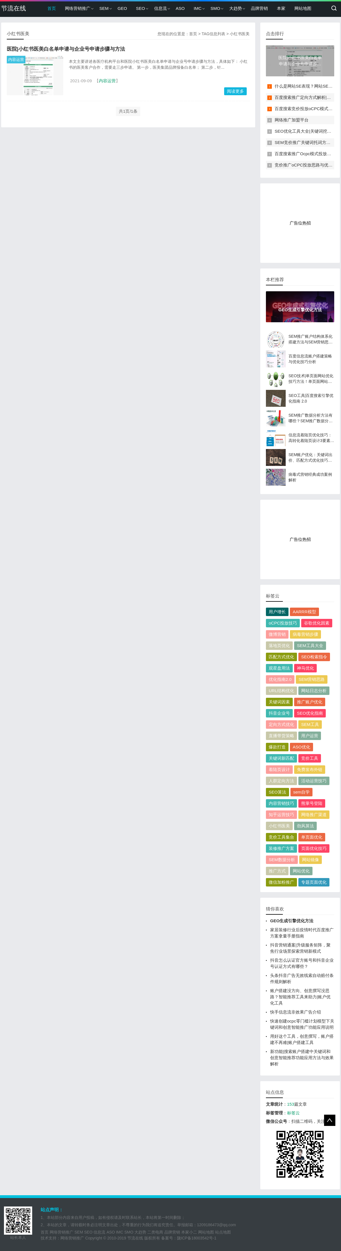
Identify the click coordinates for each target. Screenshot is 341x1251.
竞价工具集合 (281, 837)
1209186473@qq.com (216, 1225)
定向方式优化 (281, 724)
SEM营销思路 (312, 679)
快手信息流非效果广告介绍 (295, 1012)
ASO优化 (301, 747)
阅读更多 (235, 91)
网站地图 (302, 8)
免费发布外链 (309, 769)
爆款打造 (277, 747)
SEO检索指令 (314, 656)
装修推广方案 (281, 848)
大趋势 (235, 8)
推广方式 (277, 870)
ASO (180, 8)
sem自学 (301, 792)
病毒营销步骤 (305, 634)
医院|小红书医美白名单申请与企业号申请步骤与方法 (66, 49)
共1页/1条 (128, 111)
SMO (215, 8)
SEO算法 (277, 792)
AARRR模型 (304, 611)
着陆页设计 (279, 769)
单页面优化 (311, 837)
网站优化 (301, 870)
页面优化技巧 (314, 848)
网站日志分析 (314, 690)
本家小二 (189, 1232)
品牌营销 (259, 8)
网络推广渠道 (314, 814)
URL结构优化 (281, 690)
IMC (198, 8)
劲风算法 (305, 825)
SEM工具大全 (310, 645)
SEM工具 (310, 724)
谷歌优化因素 (316, 623)
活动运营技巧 (314, 780)
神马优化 (305, 668)
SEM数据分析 (282, 859)
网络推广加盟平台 (292, 119)
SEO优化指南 (310, 713)
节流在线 (13, 8)
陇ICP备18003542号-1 (197, 1238)
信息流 (160, 8)
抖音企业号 (279, 713)
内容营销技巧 (281, 803)
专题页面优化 (314, 882)
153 (290, 1104)
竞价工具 (309, 758)
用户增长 (277, 611)
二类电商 (155, 1232)
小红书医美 (279, 825)
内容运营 (16, 59)
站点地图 (223, 1232)
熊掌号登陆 (311, 803)
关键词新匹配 (281, 758)
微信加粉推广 (281, 882)
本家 (281, 8)
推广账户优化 (309, 701)
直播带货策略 (281, 735)
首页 (51, 8)
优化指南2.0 (280, 679)
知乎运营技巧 (281, 814)
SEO (140, 8)
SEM (104, 8)
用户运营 (309, 735)
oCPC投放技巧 (283, 623)
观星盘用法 (279, 668)
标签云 (293, 1112)
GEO (122, 8)
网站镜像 (310, 859)
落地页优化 (279, 645)
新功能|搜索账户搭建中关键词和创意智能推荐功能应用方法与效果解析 (302, 1057)
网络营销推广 (77, 8)
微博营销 (277, 634)
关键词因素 (279, 701)
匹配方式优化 (281, 656)
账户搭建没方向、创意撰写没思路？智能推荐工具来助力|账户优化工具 (300, 996)
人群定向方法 (281, 780)
